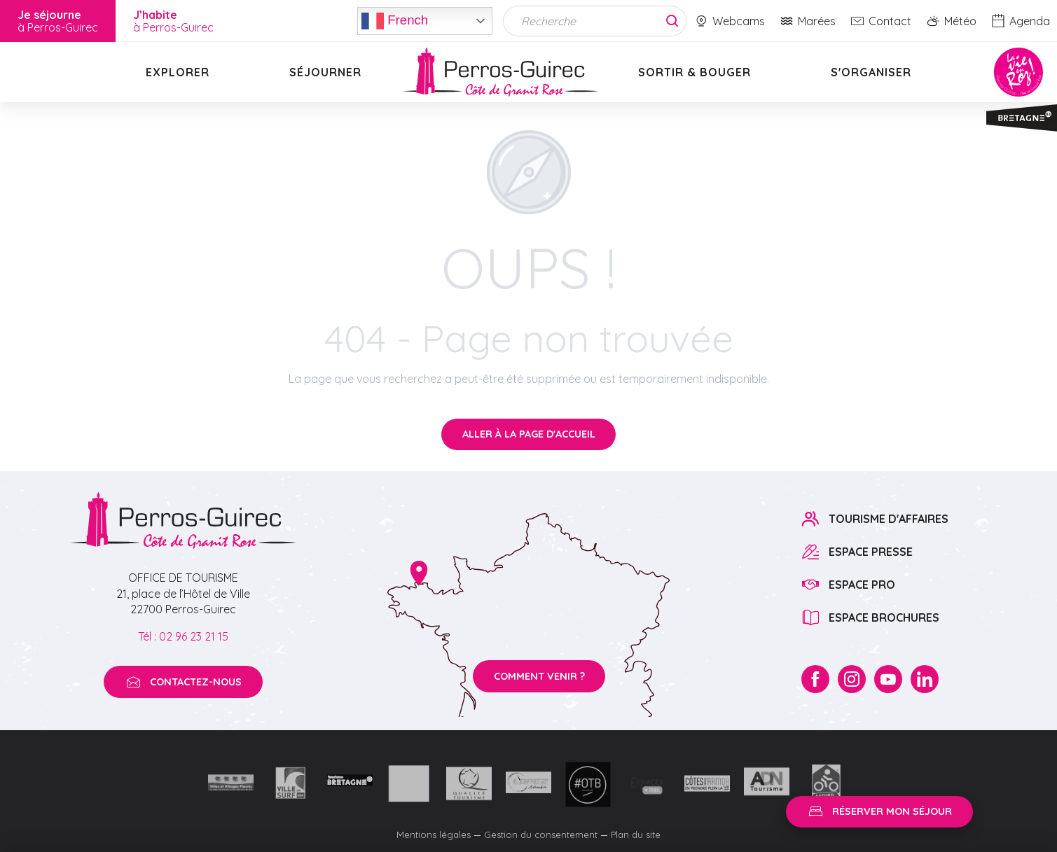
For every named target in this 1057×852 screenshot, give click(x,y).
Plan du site (636, 834)
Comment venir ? (539, 676)
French (394, 21)
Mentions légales (433, 834)
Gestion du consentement (540, 834)
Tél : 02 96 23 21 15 (183, 636)
